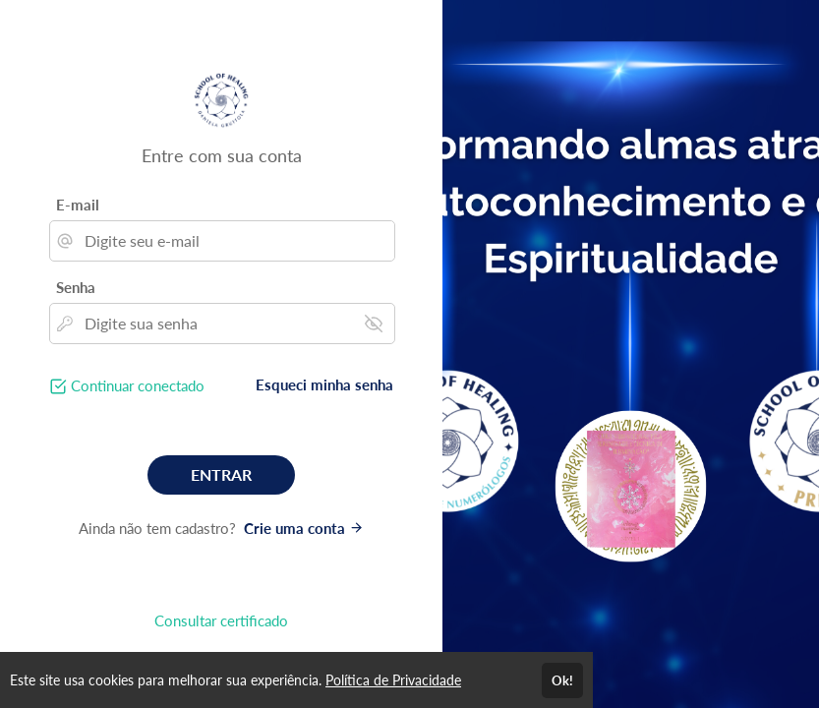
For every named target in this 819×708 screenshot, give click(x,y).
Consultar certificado (221, 620)
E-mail (77, 204)
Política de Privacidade (393, 680)
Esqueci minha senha (324, 384)
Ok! (562, 680)
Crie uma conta (304, 528)
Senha (75, 287)
